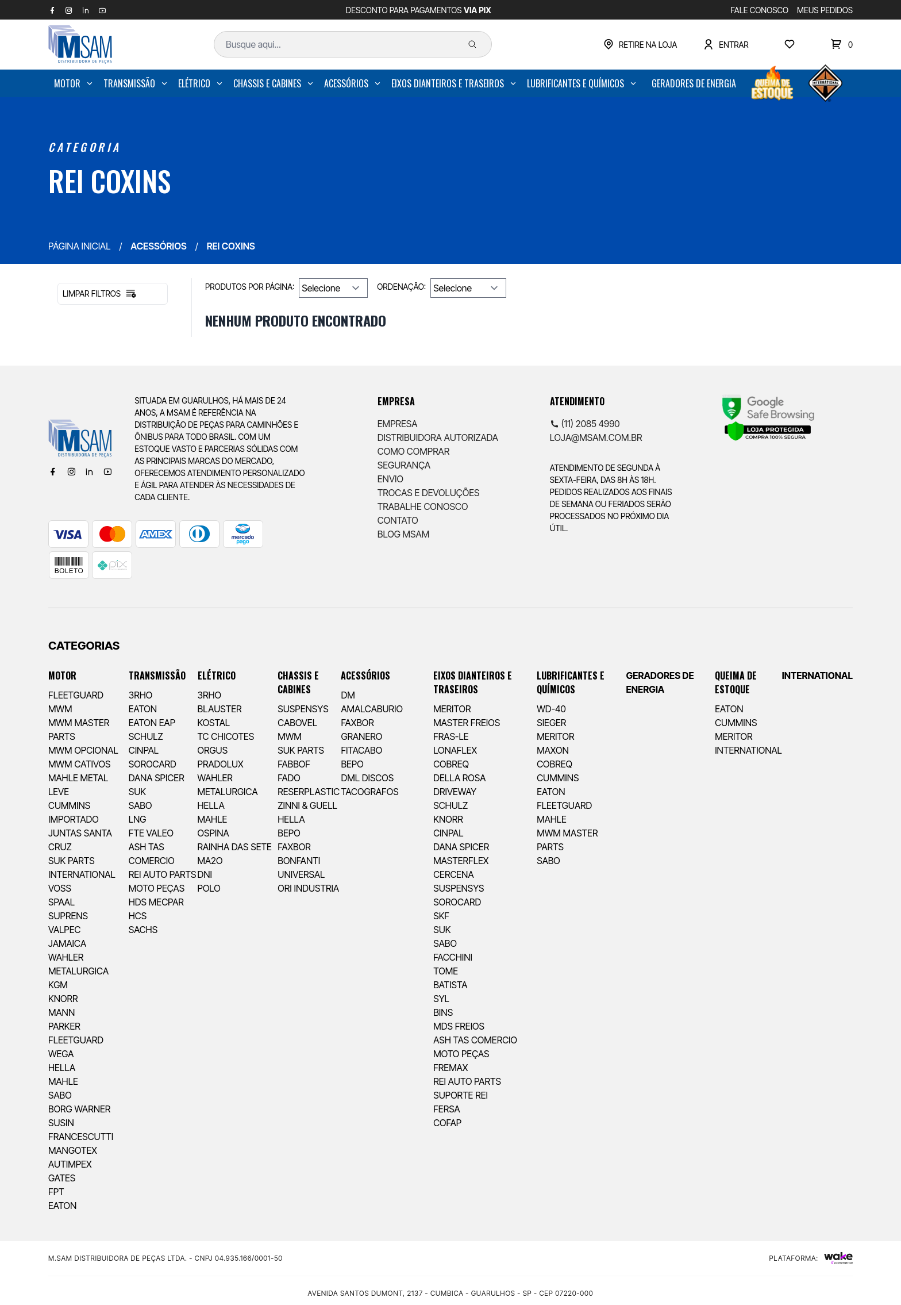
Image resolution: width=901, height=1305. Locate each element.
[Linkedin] (89, 471)
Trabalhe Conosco (423, 506)
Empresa (398, 423)
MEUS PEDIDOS (825, 10)
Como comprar (413, 451)
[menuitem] (74, 83)
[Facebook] (52, 471)
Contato (398, 520)
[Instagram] (71, 471)
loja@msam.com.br (596, 437)
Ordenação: (401, 286)
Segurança (404, 465)
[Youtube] (107, 471)
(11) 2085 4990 (585, 423)
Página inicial (79, 246)
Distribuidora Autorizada (438, 437)
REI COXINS (109, 180)
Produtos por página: (249, 286)
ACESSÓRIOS (158, 246)
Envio (390, 479)
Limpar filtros (100, 294)
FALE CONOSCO (760, 10)
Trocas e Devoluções (429, 492)
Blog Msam (403, 534)
